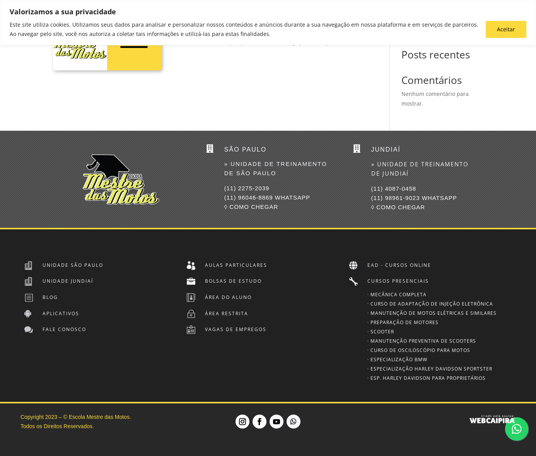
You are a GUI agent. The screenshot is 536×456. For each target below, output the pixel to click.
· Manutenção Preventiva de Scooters (421, 341)
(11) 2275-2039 (247, 188)
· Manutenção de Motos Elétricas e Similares (432, 313)
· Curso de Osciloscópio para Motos (418, 350)
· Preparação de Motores (403, 322)
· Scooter (380, 331)
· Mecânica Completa (397, 294)
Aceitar (506, 29)
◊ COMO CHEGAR (251, 206)
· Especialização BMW (397, 359)
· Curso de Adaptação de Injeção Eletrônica (430, 304)
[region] (268, 22)
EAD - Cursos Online (399, 265)
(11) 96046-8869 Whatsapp (267, 197)
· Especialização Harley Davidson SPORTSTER (429, 368)
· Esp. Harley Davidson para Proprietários (426, 378)
